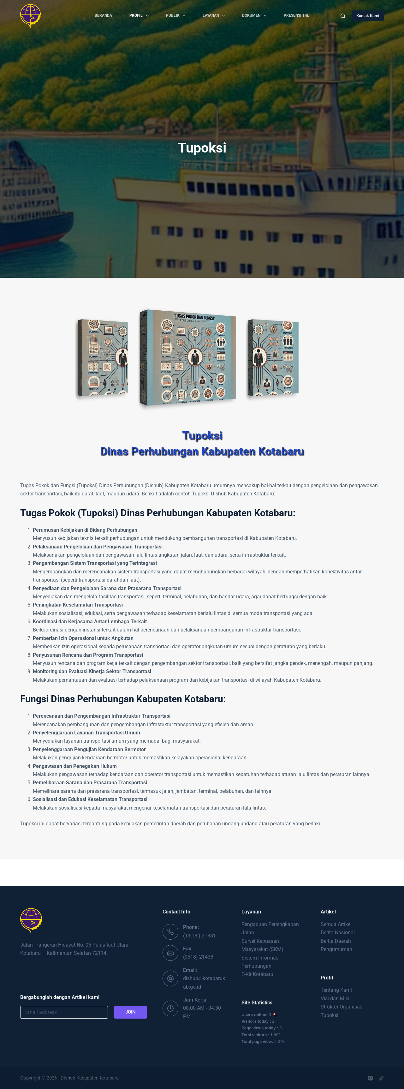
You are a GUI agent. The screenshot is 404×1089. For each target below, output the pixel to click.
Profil (140, 16)
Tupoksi (329, 1015)
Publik (177, 16)
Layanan (215, 16)
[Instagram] (370, 1078)
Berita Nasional (338, 933)
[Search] (343, 16)
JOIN (130, 1012)
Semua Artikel (336, 924)
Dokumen (255, 16)
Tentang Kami (336, 990)
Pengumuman (336, 949)
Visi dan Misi (335, 999)
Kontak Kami (367, 15)
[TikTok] (381, 1078)
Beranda (103, 15)
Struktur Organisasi (342, 1007)
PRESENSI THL (296, 15)
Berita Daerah (336, 941)
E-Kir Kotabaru (257, 974)
